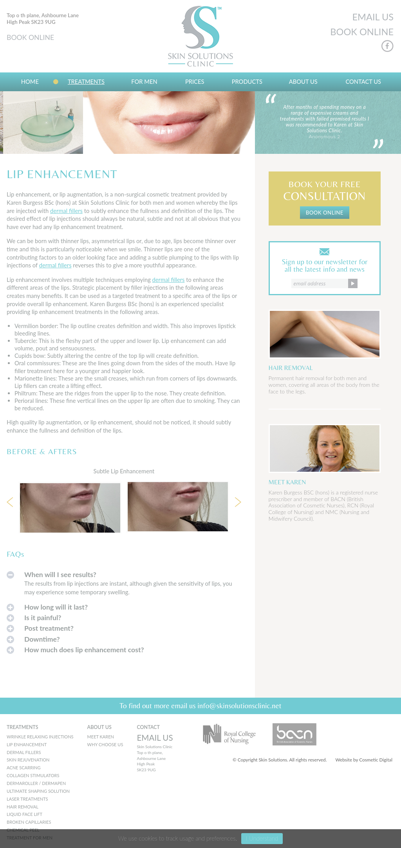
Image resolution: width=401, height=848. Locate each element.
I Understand (262, 838)
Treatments (86, 81)
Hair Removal (22, 806)
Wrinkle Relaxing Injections (40, 736)
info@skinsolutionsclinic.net (239, 705)
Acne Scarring (23, 767)
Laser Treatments (27, 798)
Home (30, 81)
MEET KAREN (100, 736)
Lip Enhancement (27, 744)
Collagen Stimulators (33, 775)
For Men (144, 81)
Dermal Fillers (24, 752)
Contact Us (363, 81)
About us (303, 81)
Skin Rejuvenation (28, 759)
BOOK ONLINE (30, 37)
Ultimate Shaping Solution (38, 791)
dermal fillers (66, 210)
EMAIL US (373, 16)
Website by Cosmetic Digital (363, 760)
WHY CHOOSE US (105, 744)
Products (247, 81)
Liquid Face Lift (24, 814)
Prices (194, 81)
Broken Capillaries (29, 822)
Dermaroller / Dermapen (36, 783)
